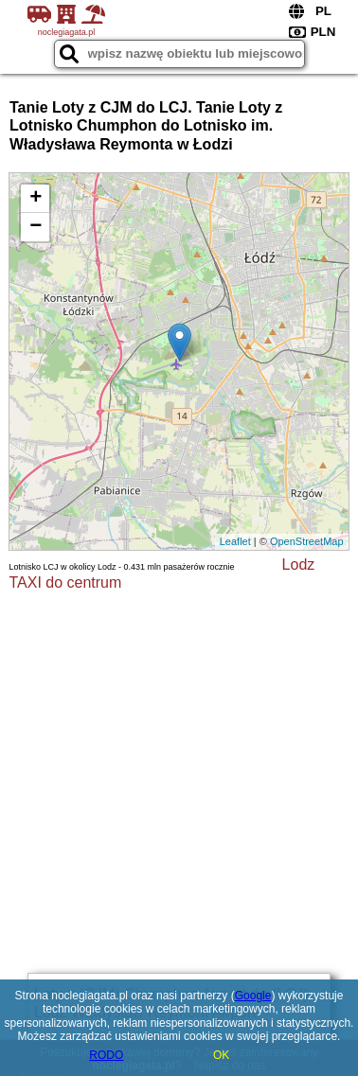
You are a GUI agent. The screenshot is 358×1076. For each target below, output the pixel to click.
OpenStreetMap (307, 541)
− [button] (35, 227)
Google (253, 995)
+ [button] (35, 199)
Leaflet (235, 541)
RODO (106, 1055)
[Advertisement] (179, 780)
